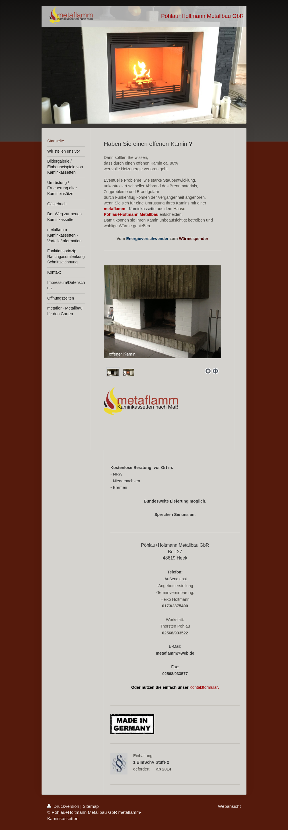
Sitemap (91, 806)
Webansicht (229, 806)
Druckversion (63, 806)
